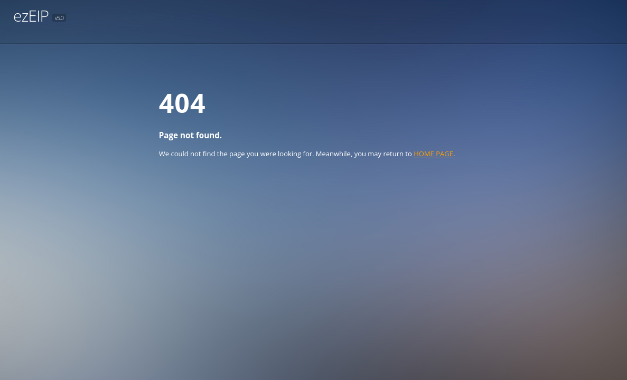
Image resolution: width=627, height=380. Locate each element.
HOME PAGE (433, 153)
